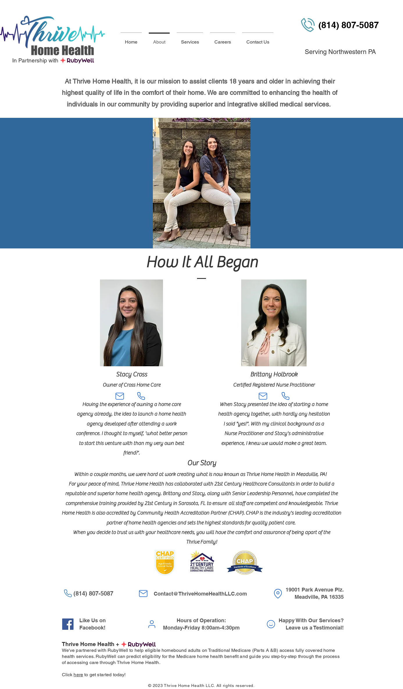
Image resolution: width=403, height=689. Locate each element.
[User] (152, 624)
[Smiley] (271, 624)
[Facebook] (68, 624)
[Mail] (120, 396)
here (78, 674)
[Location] (278, 594)
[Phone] (141, 396)
